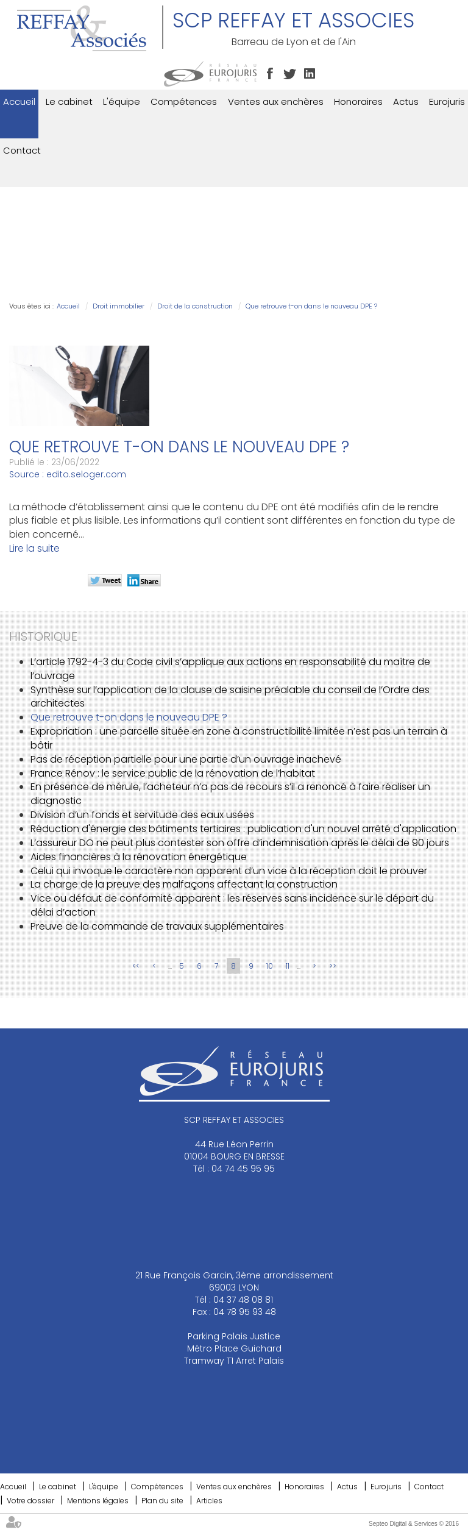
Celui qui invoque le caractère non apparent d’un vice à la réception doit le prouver (228, 871)
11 (287, 966)
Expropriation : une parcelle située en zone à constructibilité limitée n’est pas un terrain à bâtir (238, 738)
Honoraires (358, 101)
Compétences (184, 101)
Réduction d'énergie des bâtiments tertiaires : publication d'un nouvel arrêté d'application (243, 829)
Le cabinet (69, 101)
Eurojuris (447, 101)
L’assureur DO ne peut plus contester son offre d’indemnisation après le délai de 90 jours (239, 843)
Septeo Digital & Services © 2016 (414, 1523)
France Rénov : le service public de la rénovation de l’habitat (172, 773)
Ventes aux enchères (276, 101)
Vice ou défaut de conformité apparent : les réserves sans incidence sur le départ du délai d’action (232, 905)
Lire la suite (34, 548)
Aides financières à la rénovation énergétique (138, 857)
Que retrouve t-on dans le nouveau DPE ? (311, 306)
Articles (209, 1500)
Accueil (19, 101)
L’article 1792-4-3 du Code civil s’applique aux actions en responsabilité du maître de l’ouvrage (230, 669)
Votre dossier (30, 1500)
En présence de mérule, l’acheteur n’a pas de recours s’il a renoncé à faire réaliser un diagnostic (230, 794)
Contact (22, 150)
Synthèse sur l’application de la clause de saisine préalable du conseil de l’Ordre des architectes (230, 697)
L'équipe (121, 101)
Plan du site (162, 1500)
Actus (406, 101)
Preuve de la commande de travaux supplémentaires (157, 926)
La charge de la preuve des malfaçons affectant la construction (184, 884)
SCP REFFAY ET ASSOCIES (293, 20)
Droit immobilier (118, 306)
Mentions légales (98, 1500)
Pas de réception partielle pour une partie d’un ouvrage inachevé (185, 759)
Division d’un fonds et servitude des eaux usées (142, 815)
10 (269, 966)
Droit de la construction (195, 306)
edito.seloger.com (86, 474)
